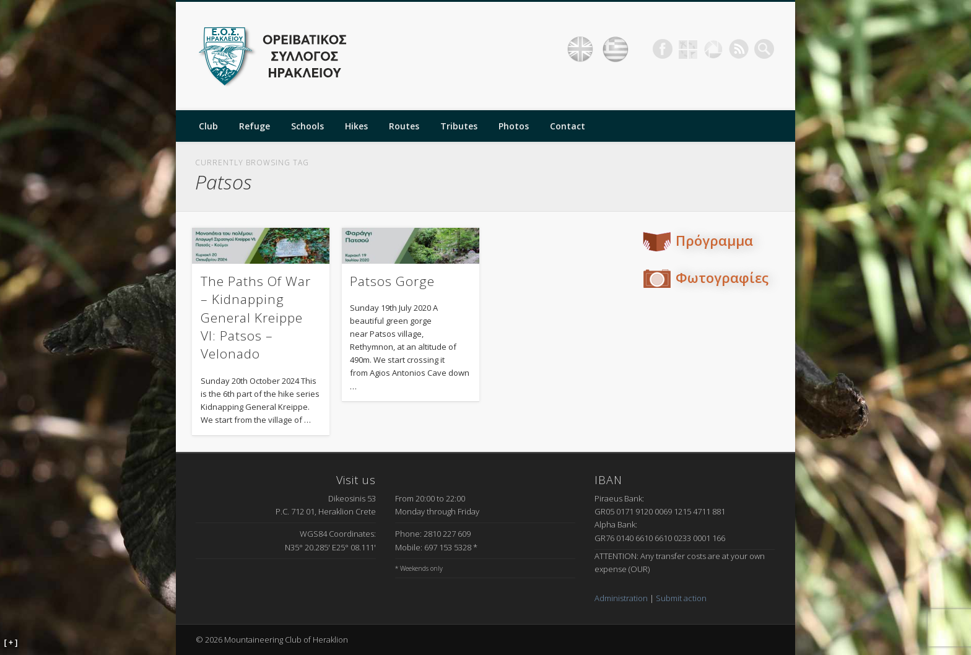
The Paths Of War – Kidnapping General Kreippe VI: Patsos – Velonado (256, 317)
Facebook (663, 49)
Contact (567, 126)
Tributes (458, 126)
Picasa (713, 49)
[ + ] (11, 642)
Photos (514, 126)
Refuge (254, 126)
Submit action (681, 598)
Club (208, 126)
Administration (621, 598)
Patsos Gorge (392, 281)
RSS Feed (739, 49)
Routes (404, 126)
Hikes (356, 126)
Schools (307, 126)
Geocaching (688, 49)
